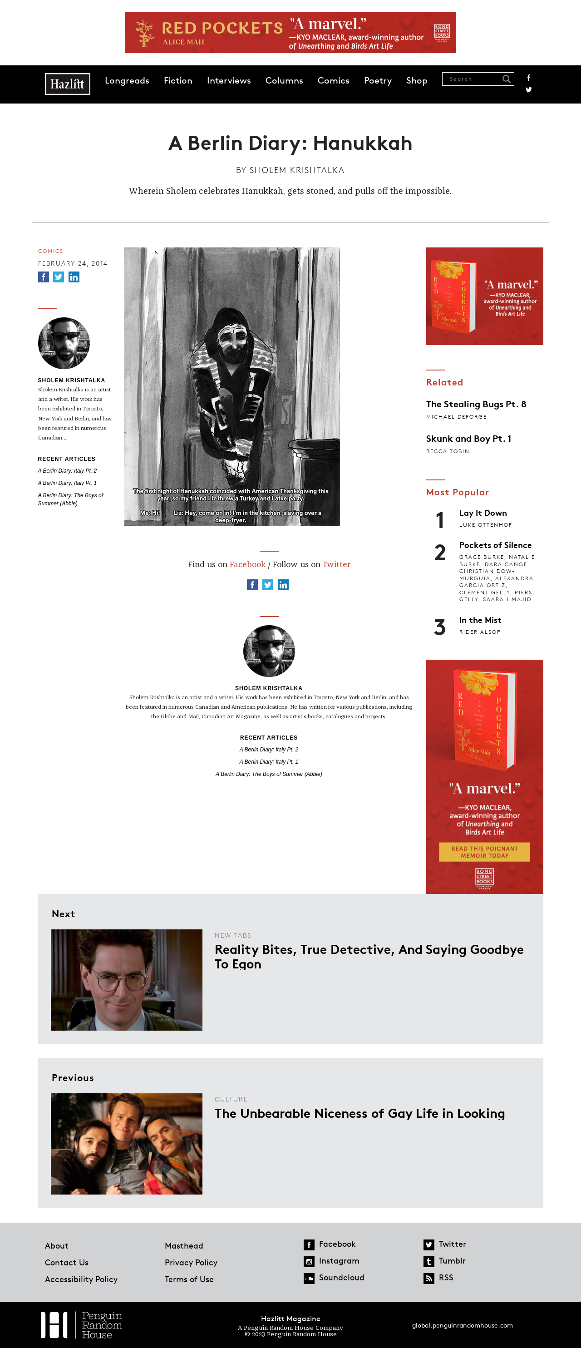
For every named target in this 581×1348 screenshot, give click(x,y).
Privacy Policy (191, 1262)
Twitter (528, 89)
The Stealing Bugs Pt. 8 (476, 403)
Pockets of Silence (495, 544)
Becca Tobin (448, 451)
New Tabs (233, 935)
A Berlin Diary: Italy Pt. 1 (67, 483)
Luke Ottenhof (485, 524)
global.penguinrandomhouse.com (462, 1325)
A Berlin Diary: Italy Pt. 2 (67, 471)
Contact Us (67, 1262)
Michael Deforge (456, 416)
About (57, 1245)
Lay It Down (483, 512)
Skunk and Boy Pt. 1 (469, 437)
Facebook (528, 77)
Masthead (184, 1245)
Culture (231, 1099)
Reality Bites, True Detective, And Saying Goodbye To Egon (369, 955)
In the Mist (480, 619)
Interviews (229, 80)
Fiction (178, 80)
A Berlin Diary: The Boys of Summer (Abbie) (269, 774)
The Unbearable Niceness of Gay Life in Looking (360, 1112)
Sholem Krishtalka (297, 170)
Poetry (378, 80)
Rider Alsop (480, 631)
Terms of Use (189, 1279)
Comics (334, 80)
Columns (284, 80)
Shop (417, 80)
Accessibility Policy (81, 1279)
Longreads (127, 80)
